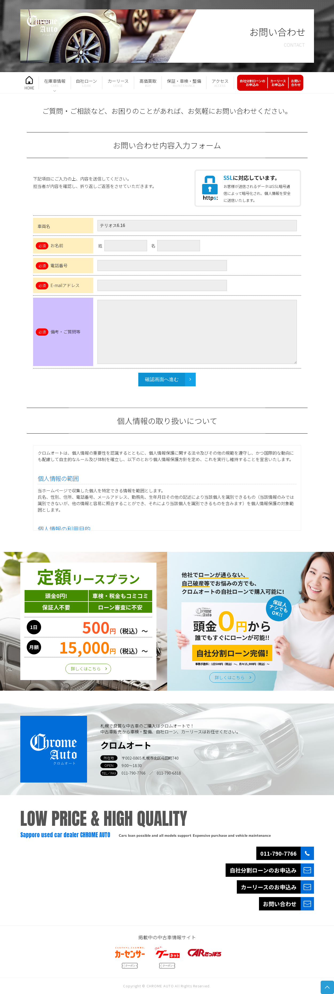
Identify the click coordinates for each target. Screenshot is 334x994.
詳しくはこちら (86, 668)
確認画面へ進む (162, 379)
